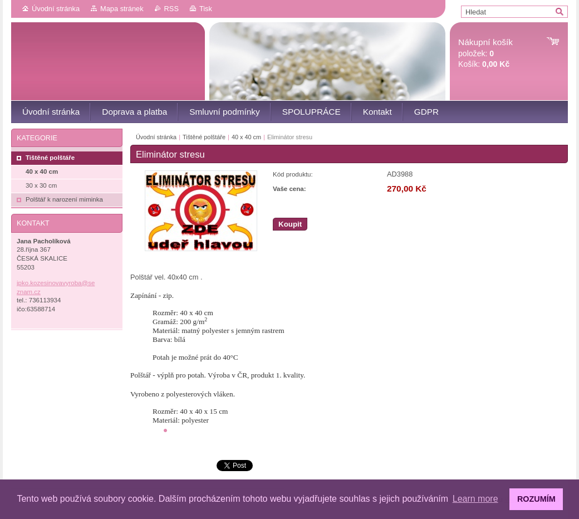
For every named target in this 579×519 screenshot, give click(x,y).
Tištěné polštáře (204, 137)
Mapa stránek (122, 8)
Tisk (205, 8)
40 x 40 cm (246, 137)
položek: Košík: (485, 53)
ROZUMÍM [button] (536, 498)
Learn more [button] (475, 498)
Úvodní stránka (56, 8)
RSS (171, 8)
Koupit (290, 224)
